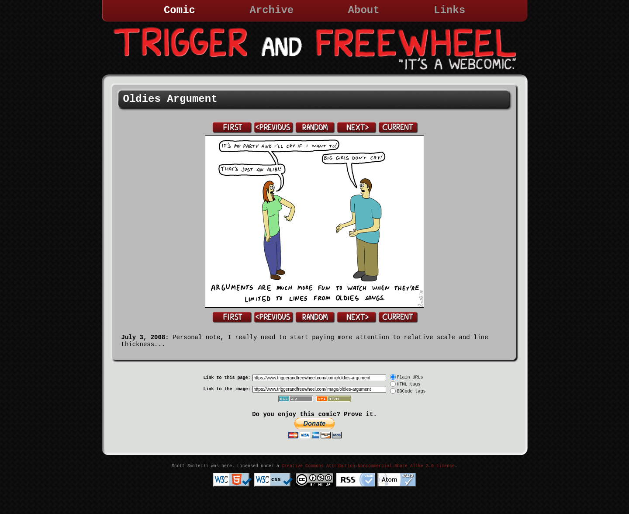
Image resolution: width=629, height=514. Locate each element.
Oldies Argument (170, 99)
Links (449, 10)
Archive (271, 10)
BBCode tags (411, 391)
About (364, 10)
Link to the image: (226, 389)
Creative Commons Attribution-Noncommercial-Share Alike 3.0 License (368, 466)
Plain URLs (410, 377)
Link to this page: (226, 377)
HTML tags (409, 384)
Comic (179, 10)
